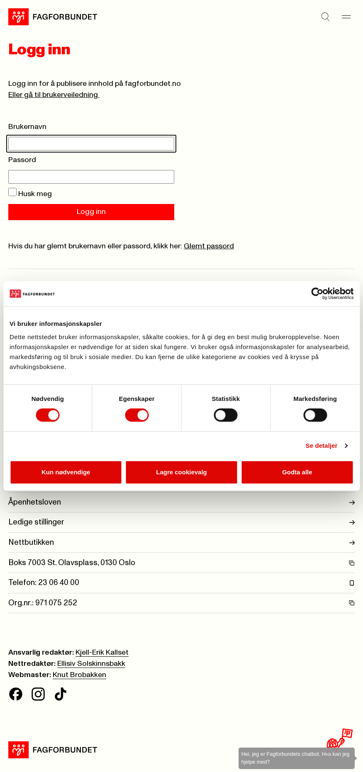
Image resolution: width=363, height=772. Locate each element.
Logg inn (91, 212)
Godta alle (297, 472)
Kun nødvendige (65, 472)
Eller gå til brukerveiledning (54, 95)
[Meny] (346, 17)
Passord (22, 160)
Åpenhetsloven (181, 502)
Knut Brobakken (79, 675)
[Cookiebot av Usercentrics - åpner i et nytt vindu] (317, 293)
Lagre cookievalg (181, 472)
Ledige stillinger (181, 522)
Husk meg (30, 194)
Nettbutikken (181, 542)
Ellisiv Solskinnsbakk (91, 664)
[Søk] (325, 17)
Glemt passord (209, 246)
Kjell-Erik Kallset (102, 652)
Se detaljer (322, 445)
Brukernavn (27, 127)
